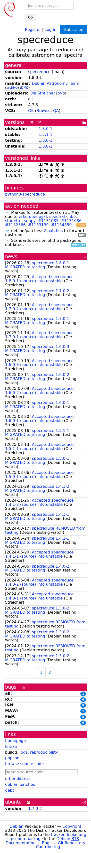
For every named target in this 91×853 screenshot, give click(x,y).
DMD (25, 87)
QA (56, 110)
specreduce (39, 71)
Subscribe (73, 29)
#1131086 (71, 220)
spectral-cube (62, 216)
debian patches (20, 784)
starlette (13, 220)
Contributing (48, 846)
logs (24, 752)
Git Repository (71, 843)
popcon (12, 758)
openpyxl (38, 216)
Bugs (47, 843)
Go (30, 17)
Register (33, 29)
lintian (11, 746)
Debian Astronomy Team (55, 83)
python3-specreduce (25, 194)
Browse (43, 110)
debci (10, 790)
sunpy (29, 220)
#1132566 (15, 225)
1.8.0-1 (45, 140)
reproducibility (44, 752)
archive (12, 87)
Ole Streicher (42, 93)
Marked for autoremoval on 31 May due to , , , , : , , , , (45, 219)
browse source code (24, 763)
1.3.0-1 (45, 128)
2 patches (53, 230)
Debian (17, 826)
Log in (50, 29)
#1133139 (38, 225)
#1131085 (48, 220)
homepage (15, 740)
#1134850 (61, 225)
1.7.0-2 (35, 808)
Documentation (20, 843)
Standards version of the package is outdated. (45, 243)
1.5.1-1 (45, 134)
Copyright (71, 826)
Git (31, 110)
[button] (7, 212)
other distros (17, 778)
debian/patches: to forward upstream (45, 233)
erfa (22, 216)
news (11, 256)
